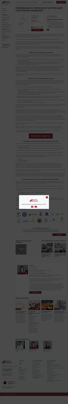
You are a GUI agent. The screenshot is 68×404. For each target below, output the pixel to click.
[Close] (47, 197)
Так (32, 206)
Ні (35, 206)
